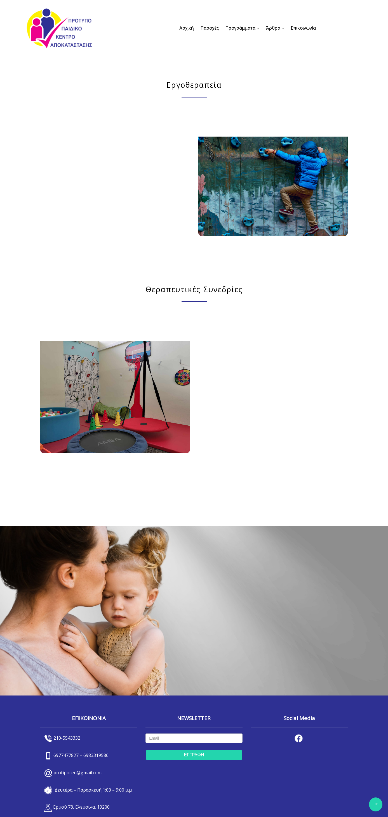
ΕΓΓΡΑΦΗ (194, 754)
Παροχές (210, 28)
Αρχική (186, 28)
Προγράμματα (242, 28)
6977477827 (66, 755)
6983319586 (96, 755)
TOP (375, 804)
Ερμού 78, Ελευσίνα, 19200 (81, 807)
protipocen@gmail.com (77, 773)
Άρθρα (275, 28)
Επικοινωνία (303, 28)
